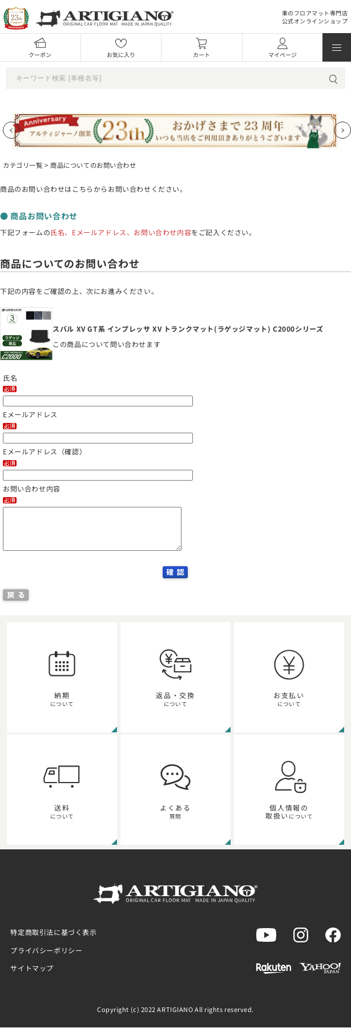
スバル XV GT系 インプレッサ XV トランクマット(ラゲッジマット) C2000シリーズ (188, 328)
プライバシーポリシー (46, 959)
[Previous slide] (11, 130)
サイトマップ (32, 976)
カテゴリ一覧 (22, 165)
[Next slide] (342, 130)
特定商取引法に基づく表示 (53, 940)
